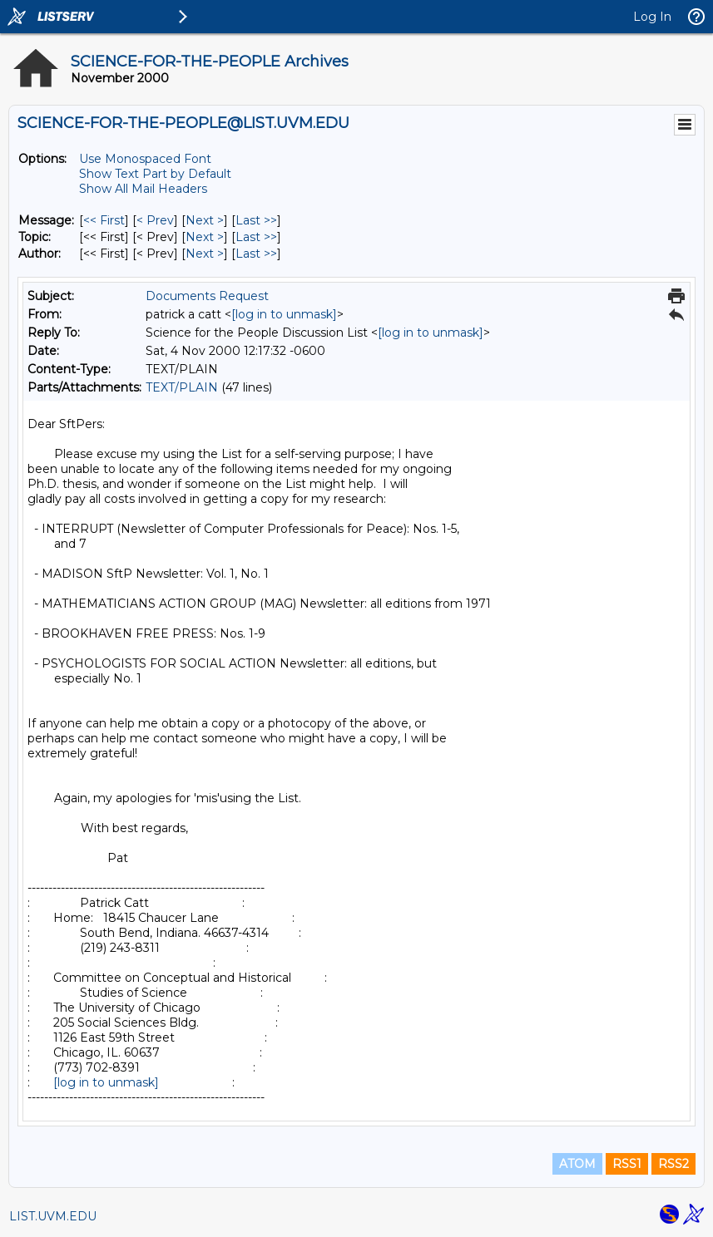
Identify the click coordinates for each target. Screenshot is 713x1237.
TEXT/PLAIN (182, 387)
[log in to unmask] (284, 314)
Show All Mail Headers (143, 188)
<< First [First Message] (104, 220)
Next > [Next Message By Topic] (205, 236)
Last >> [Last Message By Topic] (256, 236)
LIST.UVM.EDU (53, 1216)
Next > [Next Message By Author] (205, 253)
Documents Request (207, 295)
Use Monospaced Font (145, 158)
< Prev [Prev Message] (155, 220)
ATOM (577, 1163)
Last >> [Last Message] (256, 220)
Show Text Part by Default (155, 173)
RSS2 (673, 1163)
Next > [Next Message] (205, 220)
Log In (652, 16)
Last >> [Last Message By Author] (256, 253)
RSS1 (626, 1163)
